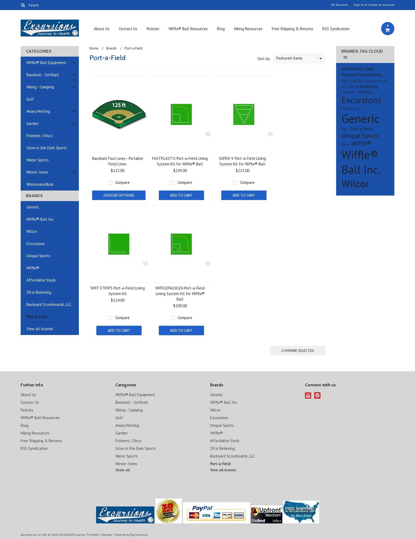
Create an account (381, 5)
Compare (122, 182)
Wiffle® (32, 267)
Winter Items (37, 172)
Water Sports (37, 159)
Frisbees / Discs (39, 135)
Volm (345, 144)
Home (93, 48)
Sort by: (264, 58)
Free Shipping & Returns (292, 28)
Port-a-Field (36, 316)
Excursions (35, 243)
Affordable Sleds (41, 280)
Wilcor (31, 231)
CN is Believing (38, 292)
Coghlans (348, 92)
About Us (102, 28)
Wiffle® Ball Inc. (40, 219)
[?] (345, 57)
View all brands (39, 328)
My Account (339, 5)
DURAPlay (365, 92)
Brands (111, 48)
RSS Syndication (336, 28)
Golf (30, 99)
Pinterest (317, 395)
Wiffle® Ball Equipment (46, 62)
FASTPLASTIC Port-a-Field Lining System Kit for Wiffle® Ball (180, 161)
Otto (344, 129)
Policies (153, 28)
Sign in (358, 5)
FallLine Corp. (351, 108)
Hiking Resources (248, 28)
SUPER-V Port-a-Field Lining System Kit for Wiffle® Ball (242, 161)
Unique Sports (38, 255)
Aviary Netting (38, 111)
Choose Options (118, 195)
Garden (32, 123)
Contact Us (128, 28)
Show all (122, 470)
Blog (221, 28)
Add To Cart (181, 195)
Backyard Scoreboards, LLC (48, 304)
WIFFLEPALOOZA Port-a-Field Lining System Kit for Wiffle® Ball (180, 294)
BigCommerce (139, 535)
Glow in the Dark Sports (46, 147)
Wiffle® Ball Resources (188, 28)
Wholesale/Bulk (39, 184)
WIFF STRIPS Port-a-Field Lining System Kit (118, 291)
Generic (32, 207)
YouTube (308, 395)
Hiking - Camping (40, 86)
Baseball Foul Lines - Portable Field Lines (117, 161)
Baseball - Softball (42, 74)
